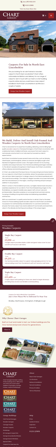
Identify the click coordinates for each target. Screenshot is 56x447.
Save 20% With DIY (29, 2)
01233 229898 (29, 5)
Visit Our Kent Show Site (28, 9)
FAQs (31, 419)
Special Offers (7, 441)
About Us (7, 330)
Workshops (6, 430)
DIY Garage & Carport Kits (10, 433)
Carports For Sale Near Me (11, 444)
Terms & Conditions (35, 385)
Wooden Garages (8, 421)
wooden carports (12, 149)
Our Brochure (33, 379)
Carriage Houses (8, 424)
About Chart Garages (35, 376)
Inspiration (32, 424)
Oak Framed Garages (9, 419)
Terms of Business (34, 390)
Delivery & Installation (35, 382)
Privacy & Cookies (34, 388)
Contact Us (32, 427)
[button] (51, 15)
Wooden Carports (8, 427)
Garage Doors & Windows (10, 438)
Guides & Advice (34, 421)
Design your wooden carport (20, 91)
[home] (10, 15)
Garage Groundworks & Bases (12, 436)
